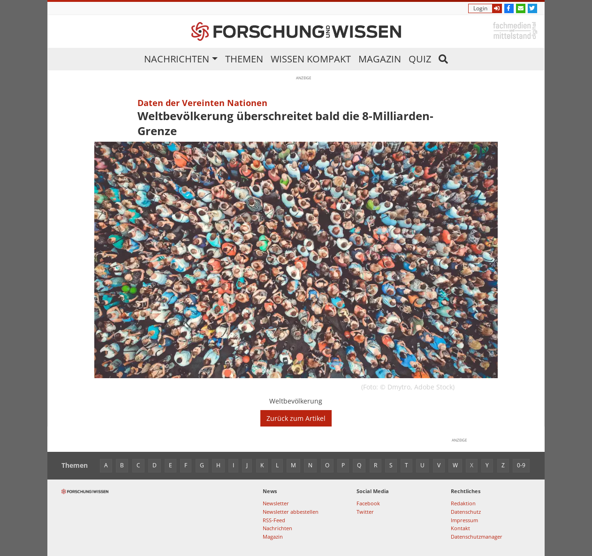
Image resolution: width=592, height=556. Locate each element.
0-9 (521, 465)
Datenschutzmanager (476, 536)
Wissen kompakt (311, 59)
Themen (244, 59)
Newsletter (276, 503)
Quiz (420, 59)
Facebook (368, 503)
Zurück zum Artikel (296, 418)
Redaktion (463, 503)
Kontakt (460, 528)
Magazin (379, 59)
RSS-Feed (274, 520)
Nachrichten (176, 59)
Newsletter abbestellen (291, 511)
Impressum (464, 520)
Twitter (365, 511)
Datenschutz (466, 511)
